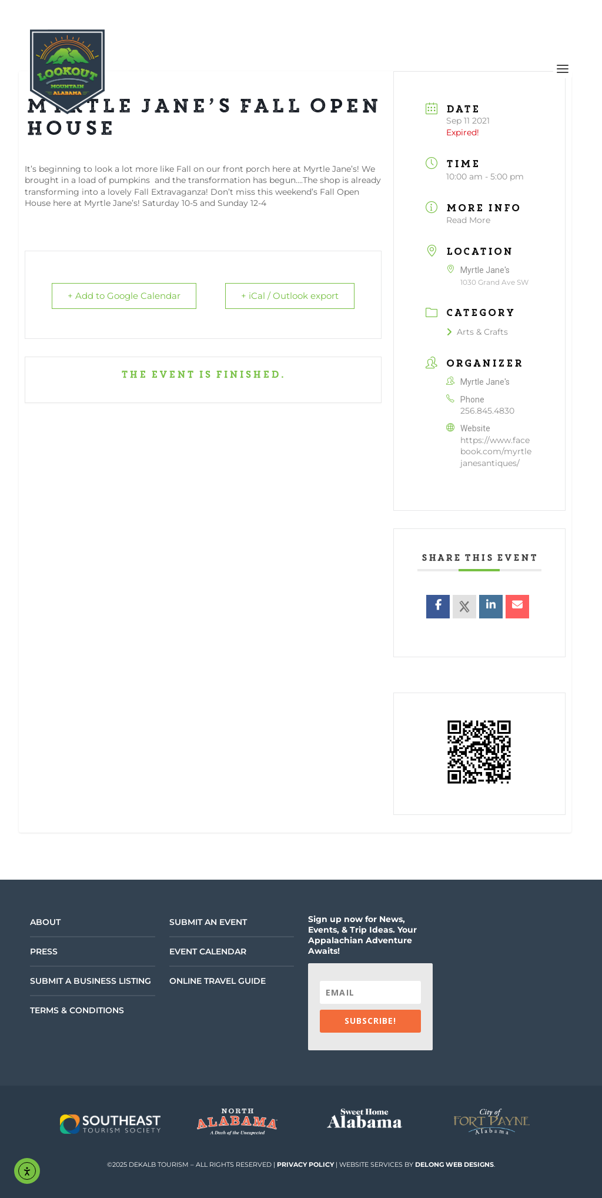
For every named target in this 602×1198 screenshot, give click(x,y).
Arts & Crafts (477, 332)
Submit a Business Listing (90, 981)
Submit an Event (208, 922)
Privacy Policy (305, 1164)
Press (44, 951)
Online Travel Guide (217, 981)
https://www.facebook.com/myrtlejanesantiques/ (495, 451)
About (45, 922)
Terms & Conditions (77, 1010)
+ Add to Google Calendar (125, 296)
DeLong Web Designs (454, 1164)
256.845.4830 (487, 410)
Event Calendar (207, 951)
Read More (468, 220)
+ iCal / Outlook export (288, 296)
